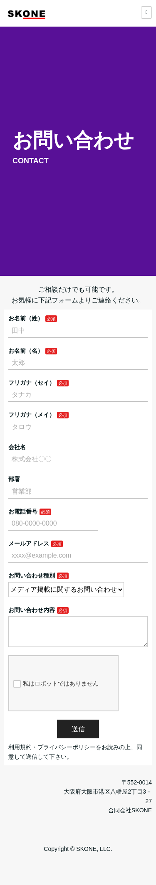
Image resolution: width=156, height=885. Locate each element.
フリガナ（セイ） (31, 382)
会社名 (17, 447)
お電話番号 (22, 511)
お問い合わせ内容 (31, 610)
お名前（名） (25, 350)
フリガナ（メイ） (31, 414)
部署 (14, 479)
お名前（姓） (25, 318)
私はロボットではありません (56, 690)
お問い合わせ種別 (31, 575)
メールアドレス (28, 543)
